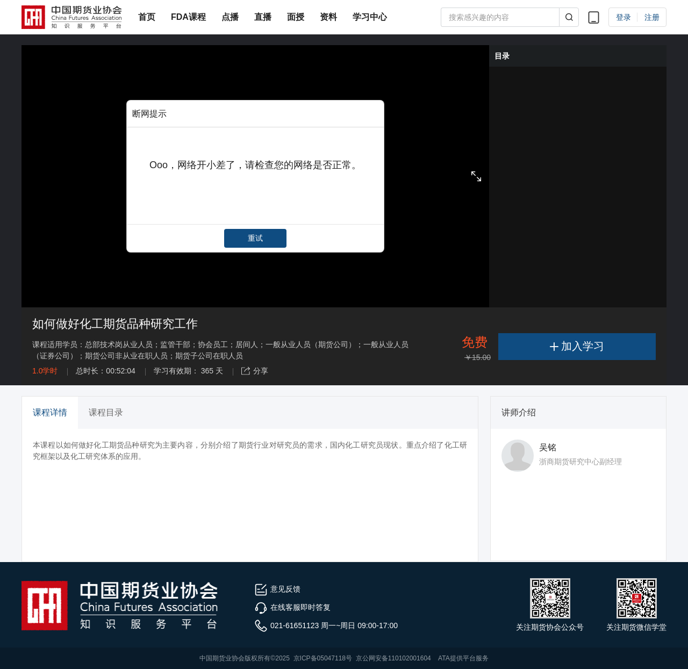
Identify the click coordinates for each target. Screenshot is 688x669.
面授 (295, 16)
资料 (328, 16)
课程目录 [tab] (106, 412)
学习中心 (370, 16)
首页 (146, 16)
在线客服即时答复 (292, 607)
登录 (623, 17)
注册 (652, 17)
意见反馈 (277, 589)
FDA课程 (188, 16)
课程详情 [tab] (50, 412)
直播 (262, 16)
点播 (230, 16)
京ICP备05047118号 (322, 658)
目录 (502, 56)
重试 (255, 238)
